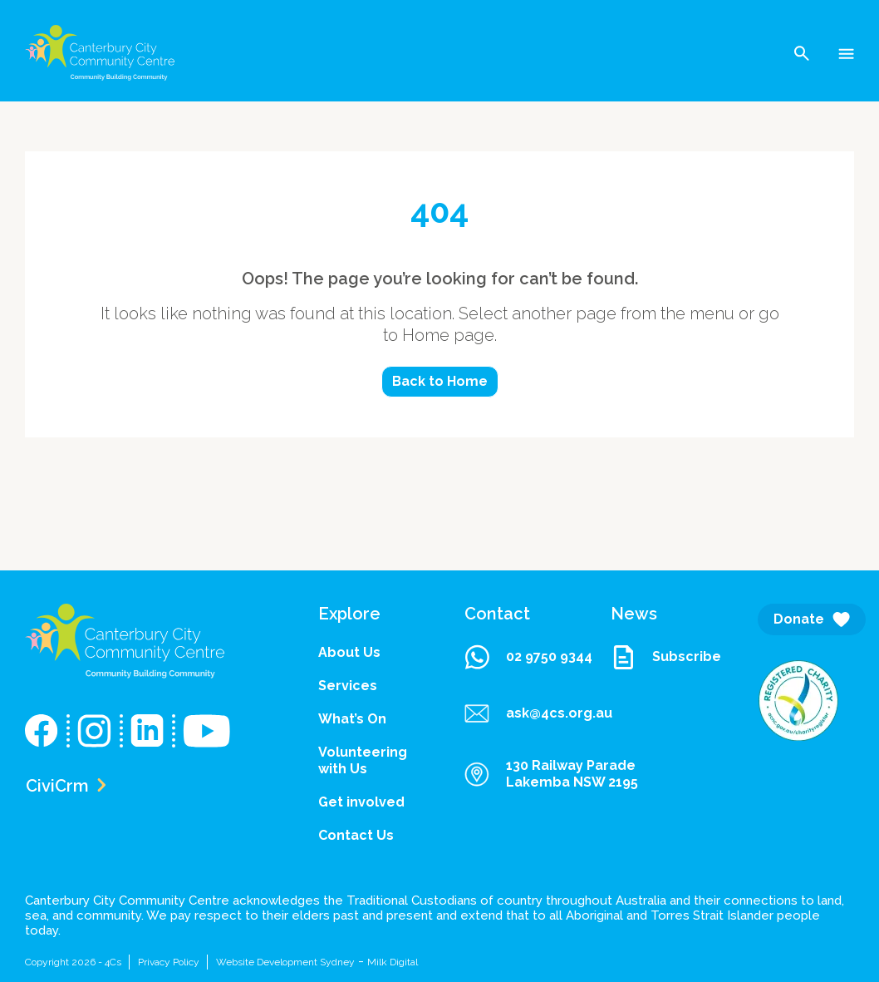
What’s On (352, 719)
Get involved (361, 802)
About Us (349, 652)
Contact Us (356, 835)
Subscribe (659, 656)
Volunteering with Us (362, 760)
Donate (811, 619)
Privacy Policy (168, 962)
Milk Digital (392, 962)
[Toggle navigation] (846, 53)
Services (347, 685)
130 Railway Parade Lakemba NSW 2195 (551, 773)
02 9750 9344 (528, 656)
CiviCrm (66, 786)
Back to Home (440, 381)
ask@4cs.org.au (512, 713)
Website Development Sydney (285, 962)
